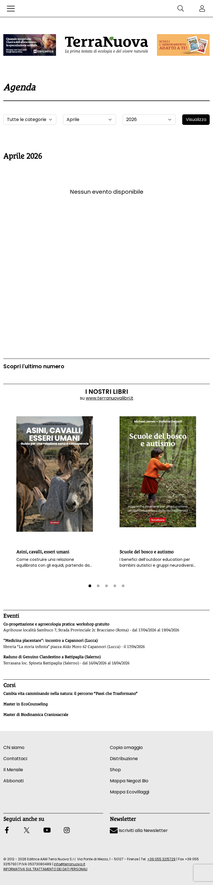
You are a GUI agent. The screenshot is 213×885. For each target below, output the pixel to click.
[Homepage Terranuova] (106, 45)
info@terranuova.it (69, 864)
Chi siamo (13, 747)
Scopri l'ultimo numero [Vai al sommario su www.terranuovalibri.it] (33, 366)
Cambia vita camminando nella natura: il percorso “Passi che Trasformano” (70, 693)
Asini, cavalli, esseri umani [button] (42, 551)
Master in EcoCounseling (25, 704)
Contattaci (15, 758)
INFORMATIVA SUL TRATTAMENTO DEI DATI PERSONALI (45, 869)
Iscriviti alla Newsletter (139, 830)
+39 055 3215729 (161, 859)
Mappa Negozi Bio (129, 781)
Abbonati (13, 781)
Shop (115, 770)
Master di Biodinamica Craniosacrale (35, 714)
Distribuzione (124, 758)
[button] (11, 8)
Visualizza (196, 119)
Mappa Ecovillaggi (129, 792)
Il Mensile (13, 770)
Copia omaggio (126, 747)
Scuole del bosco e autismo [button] (147, 551)
